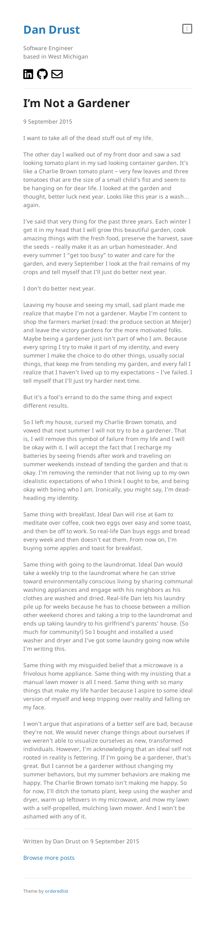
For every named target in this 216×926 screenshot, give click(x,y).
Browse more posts (49, 857)
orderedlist (56, 891)
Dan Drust (51, 29)
